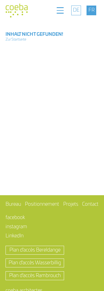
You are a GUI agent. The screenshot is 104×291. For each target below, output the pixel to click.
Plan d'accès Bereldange (34, 250)
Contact (90, 204)
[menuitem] (76, 10)
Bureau (13, 204)
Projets (70, 204)
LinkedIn (15, 236)
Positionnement (42, 204)
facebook (15, 217)
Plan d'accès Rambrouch (35, 275)
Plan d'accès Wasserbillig (35, 262)
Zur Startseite (16, 39)
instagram (16, 226)
